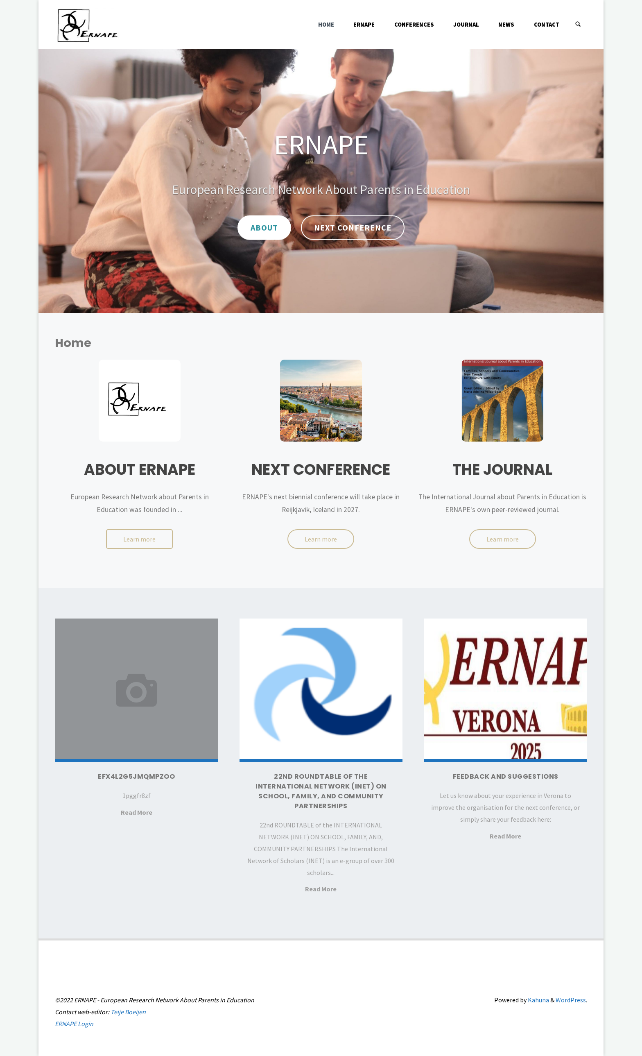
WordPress (571, 1000)
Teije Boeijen (128, 1012)
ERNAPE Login (74, 1024)
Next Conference (352, 227)
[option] (321, 181)
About (264, 227)
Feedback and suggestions (505, 776)
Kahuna (538, 1000)
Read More (136, 812)
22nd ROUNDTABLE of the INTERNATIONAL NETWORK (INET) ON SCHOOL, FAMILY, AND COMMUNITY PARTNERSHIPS (321, 791)
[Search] (578, 24)
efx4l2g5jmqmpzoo (136, 776)
